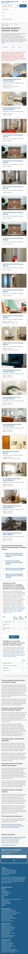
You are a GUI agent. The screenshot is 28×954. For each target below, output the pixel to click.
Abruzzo (16, 23)
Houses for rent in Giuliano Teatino (10, 840)
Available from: (6, 86)
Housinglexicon (5, 900)
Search (23, 5)
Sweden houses (5, 925)
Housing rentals (4, 23)
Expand (13, 637)
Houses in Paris (5, 941)
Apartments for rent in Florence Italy (10, 912)
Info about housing (6, 903)
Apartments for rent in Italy (8, 927)
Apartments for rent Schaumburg (9, 950)
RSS (2, 906)
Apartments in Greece (6, 926)
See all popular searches (9, 845)
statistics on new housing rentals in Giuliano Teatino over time (14, 609)
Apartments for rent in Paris (8, 949)
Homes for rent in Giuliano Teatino (9, 842)
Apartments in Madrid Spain (8, 918)
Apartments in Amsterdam (8, 951)
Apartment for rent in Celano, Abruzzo (14, 482)
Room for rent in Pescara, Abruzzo (13, 138)
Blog (2, 897)
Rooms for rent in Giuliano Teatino (9, 841)
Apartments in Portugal (7, 916)
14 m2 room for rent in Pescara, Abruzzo (13, 135)
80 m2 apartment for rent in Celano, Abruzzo (12, 506)
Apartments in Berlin (6, 945)
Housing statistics (5, 902)
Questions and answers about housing (11, 899)
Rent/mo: (5, 85)
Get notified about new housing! (23, 1)
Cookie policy (4, 895)
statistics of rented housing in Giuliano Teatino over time (13, 656)
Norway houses (5, 934)
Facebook (2, 884)
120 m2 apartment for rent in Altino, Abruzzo (12, 533)
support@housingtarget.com (8, 871)
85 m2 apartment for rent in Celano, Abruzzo (12, 479)
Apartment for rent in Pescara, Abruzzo (14, 83)
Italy (11, 23)
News (2, 896)
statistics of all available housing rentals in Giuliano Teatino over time (14, 651)
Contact (3, 889)
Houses (13, 47)
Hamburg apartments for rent (8, 911)
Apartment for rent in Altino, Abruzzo (13, 536)
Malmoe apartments (6, 915)
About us (3, 888)
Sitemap (3, 904)
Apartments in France (6, 942)
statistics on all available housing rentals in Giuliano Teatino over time (14, 606)
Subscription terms (6, 892)
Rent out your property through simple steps (12, 825)
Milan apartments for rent (7, 929)
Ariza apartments (5, 947)
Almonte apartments (6, 930)
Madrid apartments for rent (8, 935)
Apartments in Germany (7, 943)
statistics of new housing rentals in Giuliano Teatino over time (14, 653)
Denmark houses (5, 919)
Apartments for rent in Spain (8, 914)
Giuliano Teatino (5, 25)
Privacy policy (5, 893)
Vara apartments (5, 931)
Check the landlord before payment (10, 827)
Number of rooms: (7, 87)
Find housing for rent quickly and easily (11, 824)
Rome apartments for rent (7, 933)
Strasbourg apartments (7, 920)
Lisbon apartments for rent (8, 946)
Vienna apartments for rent (8, 910)
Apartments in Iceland (7, 937)
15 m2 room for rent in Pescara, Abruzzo (13, 316)
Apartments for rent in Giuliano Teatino (11, 838)
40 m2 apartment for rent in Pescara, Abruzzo (12, 80)
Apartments (6, 47)
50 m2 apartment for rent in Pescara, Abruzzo (12, 108)
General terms (5, 891)
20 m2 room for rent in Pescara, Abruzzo (13, 187)
